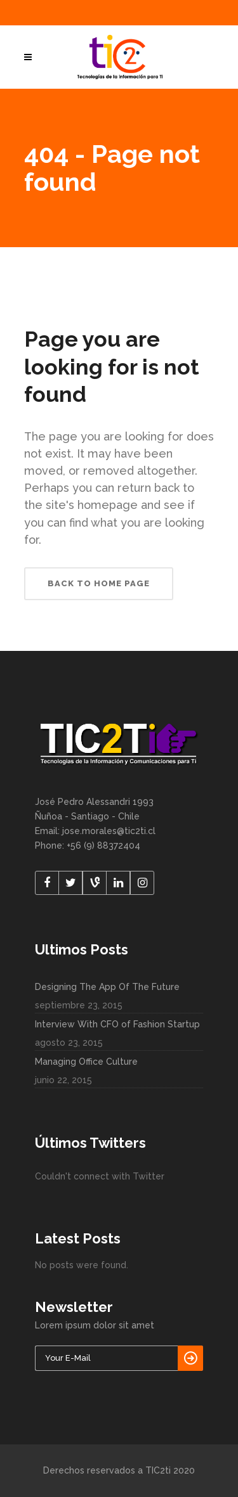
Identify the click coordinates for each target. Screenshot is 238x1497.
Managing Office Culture (86, 1062)
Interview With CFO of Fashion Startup (117, 1024)
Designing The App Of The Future (107, 987)
